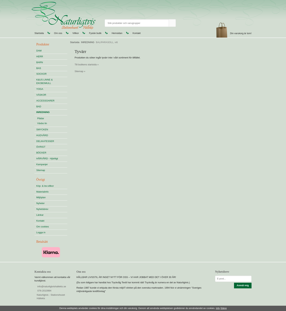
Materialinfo (42, 191)
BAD (38, 106)
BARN (39, 62)
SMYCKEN (51, 129)
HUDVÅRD (51, 135)
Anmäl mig (243, 285)
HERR (39, 56)
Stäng (224, 308)
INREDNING (51, 112)
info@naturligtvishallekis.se (51, 286)
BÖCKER (41, 152)
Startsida (39, 33)
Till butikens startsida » (87, 64)
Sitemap (40, 170)
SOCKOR (41, 73)
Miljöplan (41, 197)
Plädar (40, 118)
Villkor (75, 33)
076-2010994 (44, 290)
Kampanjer (42, 164)
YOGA (39, 89)
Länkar (40, 215)
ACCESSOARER (45, 100)
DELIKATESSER (51, 141)
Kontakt (137, 33)
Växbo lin (42, 123)
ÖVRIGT (40, 146)
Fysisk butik (95, 33)
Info (218, 308)
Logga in (40, 232)
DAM (39, 50)
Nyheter (40, 203)
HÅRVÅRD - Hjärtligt (47, 158)
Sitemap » (80, 71)
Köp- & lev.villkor (45, 186)
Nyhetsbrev (42, 209)
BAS (38, 68)
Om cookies (42, 226)
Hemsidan (117, 33)
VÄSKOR (41, 94)
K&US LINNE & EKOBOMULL (44, 81)
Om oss (58, 33)
